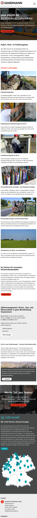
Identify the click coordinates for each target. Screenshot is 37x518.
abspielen (6, 379)
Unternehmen (6, 294)
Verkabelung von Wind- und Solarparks (13, 250)
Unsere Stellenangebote (18, 405)
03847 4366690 (13, 507)
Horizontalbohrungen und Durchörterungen (14, 218)
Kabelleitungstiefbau (7, 92)
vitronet (4, 448)
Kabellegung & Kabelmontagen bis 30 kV (13, 124)
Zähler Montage (6, 334)
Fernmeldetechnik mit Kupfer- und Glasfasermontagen (18, 187)
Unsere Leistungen (7, 31)
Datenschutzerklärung (7, 375)
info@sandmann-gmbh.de (11, 511)
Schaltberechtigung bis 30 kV (10, 155)
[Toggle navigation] (34, 4)
